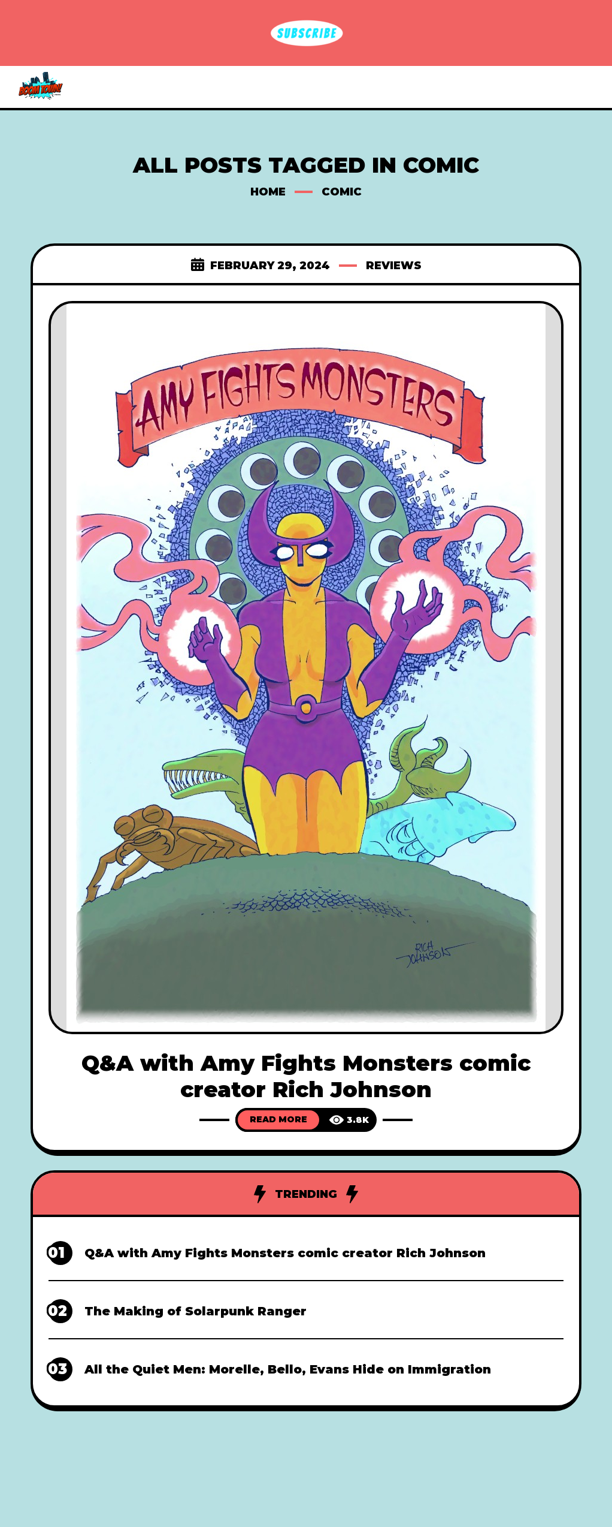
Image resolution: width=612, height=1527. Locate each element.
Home (268, 191)
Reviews (394, 265)
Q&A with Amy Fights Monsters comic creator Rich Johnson (306, 1076)
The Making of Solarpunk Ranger (195, 1311)
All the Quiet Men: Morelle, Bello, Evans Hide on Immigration (287, 1369)
